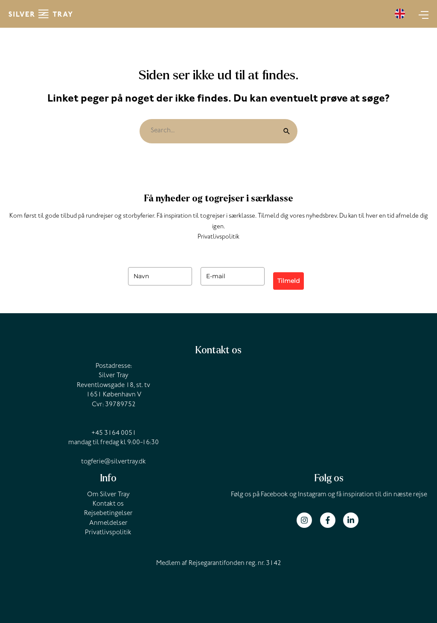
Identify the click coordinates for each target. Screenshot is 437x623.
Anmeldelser (108, 523)
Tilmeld (288, 281)
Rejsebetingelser (108, 513)
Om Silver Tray (108, 495)
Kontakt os (108, 504)
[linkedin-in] (352, 520)
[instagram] (307, 520)
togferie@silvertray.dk (113, 462)
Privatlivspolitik (218, 237)
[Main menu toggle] (421, 14)
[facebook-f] (331, 520)
